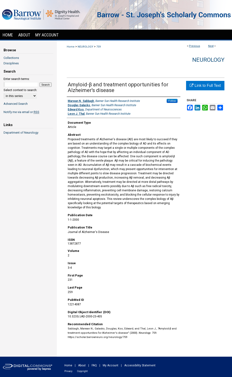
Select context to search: (20, 90)
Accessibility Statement (140, 365)
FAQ (94, 365)
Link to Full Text (205, 85)
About (82, 365)
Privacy (68, 371)
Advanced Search (16, 103)
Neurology (208, 60)
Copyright (82, 371)
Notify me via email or (21, 112)
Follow (172, 100)
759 (98, 46)
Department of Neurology (21, 132)
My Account (110, 365)
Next (211, 46)
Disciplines (11, 63)
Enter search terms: (17, 79)
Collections (11, 58)
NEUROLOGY (85, 46)
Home (71, 46)
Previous (194, 46)
